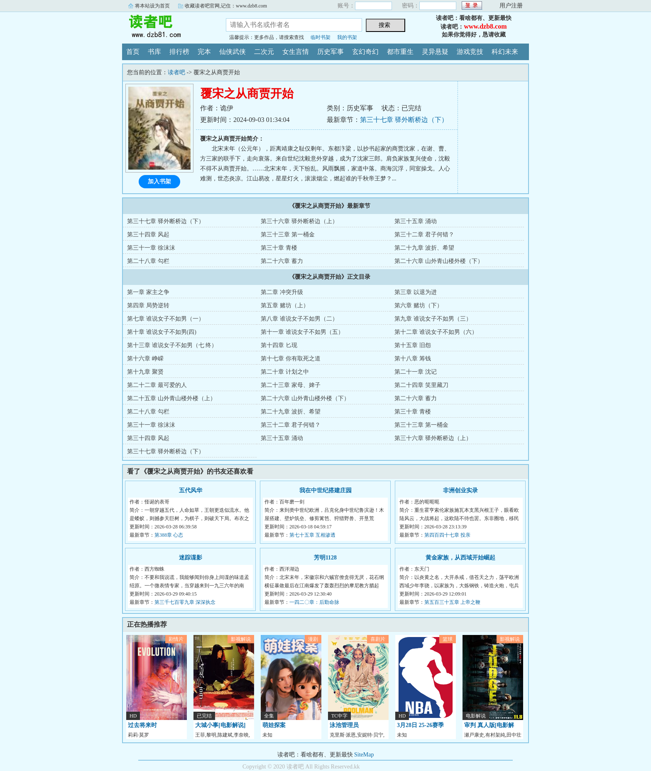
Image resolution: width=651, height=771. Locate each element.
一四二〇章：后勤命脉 (314, 602)
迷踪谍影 (190, 558)
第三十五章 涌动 (415, 221)
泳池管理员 (344, 725)
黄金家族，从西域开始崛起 (460, 558)
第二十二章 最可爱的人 (157, 385)
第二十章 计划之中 (285, 372)
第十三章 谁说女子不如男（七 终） (172, 345)
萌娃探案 (274, 725)
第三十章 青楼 (279, 248)
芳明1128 (325, 558)
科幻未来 (505, 51)
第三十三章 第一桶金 (288, 234)
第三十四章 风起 (148, 234)
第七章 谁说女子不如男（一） (165, 319)
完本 (204, 51)
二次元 (264, 51)
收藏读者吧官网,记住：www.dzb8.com (226, 6)
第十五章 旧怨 (412, 345)
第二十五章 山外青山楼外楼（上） (171, 398)
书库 (154, 51)
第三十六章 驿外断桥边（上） (299, 221)
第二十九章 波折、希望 (424, 248)
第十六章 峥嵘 (145, 358)
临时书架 (320, 37)
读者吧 (167, 26)
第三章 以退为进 (415, 292)
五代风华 (190, 490)
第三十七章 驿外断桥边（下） (404, 119)
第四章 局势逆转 (148, 305)
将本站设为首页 (152, 6)
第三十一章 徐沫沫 (151, 248)
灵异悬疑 (435, 51)
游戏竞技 (470, 51)
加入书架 (159, 181)
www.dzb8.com (485, 26)
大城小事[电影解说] (220, 725)
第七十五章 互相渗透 (312, 535)
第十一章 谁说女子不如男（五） (302, 332)
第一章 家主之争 (148, 292)
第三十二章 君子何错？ (424, 234)
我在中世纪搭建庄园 (325, 490)
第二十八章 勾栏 (148, 261)
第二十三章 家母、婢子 (291, 385)
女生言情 (295, 51)
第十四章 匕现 (279, 345)
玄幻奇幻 (365, 51)
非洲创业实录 (460, 490)
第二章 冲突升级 (282, 292)
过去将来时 (142, 725)
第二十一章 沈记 (415, 372)
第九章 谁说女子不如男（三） (433, 319)
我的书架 (347, 37)
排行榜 (179, 51)
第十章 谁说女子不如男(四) (161, 332)
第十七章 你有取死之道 (291, 358)
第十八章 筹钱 (412, 358)
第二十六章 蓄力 (282, 261)
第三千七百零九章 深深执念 (184, 602)
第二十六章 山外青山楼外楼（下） (438, 261)
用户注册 (511, 5)
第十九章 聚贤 (145, 372)
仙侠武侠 (232, 51)
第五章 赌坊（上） (285, 305)
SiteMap (364, 755)
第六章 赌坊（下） (418, 305)
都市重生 (400, 51)
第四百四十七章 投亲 (447, 535)
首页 (133, 51)
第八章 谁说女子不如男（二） (299, 319)
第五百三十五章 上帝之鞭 (452, 602)
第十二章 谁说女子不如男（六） (435, 332)
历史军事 (330, 51)
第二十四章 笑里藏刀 (421, 385)
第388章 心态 (168, 535)
